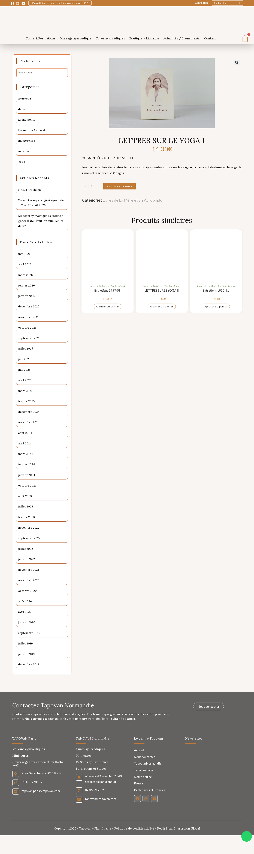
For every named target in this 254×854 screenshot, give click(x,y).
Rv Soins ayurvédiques (92, 762)
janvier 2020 (26, 622)
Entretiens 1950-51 (216, 290)
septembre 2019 (29, 633)
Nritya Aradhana (29, 189)
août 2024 (25, 433)
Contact (210, 38)
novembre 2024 (29, 422)
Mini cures (83, 756)
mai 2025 (24, 369)
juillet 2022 (25, 548)
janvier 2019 (26, 654)
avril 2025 (24, 380)
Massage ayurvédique (75, 38)
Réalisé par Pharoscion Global (178, 828)
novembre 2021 (28, 569)
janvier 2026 (26, 296)
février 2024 (26, 464)
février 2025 (26, 401)
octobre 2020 (27, 591)
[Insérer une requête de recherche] (42, 72)
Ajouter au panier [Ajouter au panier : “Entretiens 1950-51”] (216, 306)
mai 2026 (24, 253)
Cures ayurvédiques (110, 38)
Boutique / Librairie (144, 38)
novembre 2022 (28, 527)
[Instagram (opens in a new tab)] (17, 3)
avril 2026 (24, 264)
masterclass (26, 140)
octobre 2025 (27, 327)
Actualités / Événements (181, 38)
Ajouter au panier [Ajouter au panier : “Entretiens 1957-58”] (107, 306)
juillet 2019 (25, 643)
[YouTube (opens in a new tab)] (23, 3)
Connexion (201, 2)
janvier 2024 (26, 475)
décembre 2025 (28, 306)
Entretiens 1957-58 (107, 290)
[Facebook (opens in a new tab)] (13, 3)
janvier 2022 (26, 559)
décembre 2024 (29, 411)
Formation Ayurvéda (32, 130)
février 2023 (26, 517)
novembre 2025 (28, 317)
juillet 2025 (25, 348)
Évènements (26, 119)
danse (22, 109)
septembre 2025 (29, 338)
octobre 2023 (27, 485)
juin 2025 (24, 359)
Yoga (21, 161)
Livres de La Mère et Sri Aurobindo (132, 200)
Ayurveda (24, 98)
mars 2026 (25, 275)
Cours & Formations (41, 38)
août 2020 (25, 601)
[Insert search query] (227, 3)
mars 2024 (25, 454)
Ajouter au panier (119, 186)
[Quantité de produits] (92, 186)
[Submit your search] (239, 3)
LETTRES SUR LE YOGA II (162, 290)
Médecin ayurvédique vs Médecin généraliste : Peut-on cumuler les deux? (41, 221)
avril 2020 (25, 611)
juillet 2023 (25, 506)
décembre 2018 (28, 664)
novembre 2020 (29, 580)
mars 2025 (25, 390)
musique (24, 151)
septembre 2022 (29, 538)
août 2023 (25, 496)
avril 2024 (25, 443)
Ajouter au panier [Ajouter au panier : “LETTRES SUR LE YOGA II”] (161, 306)
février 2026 (26, 285)
